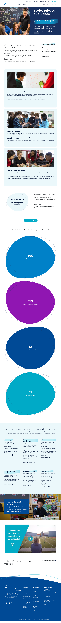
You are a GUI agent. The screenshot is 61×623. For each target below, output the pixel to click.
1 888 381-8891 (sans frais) (50, 592)
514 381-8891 (47, 590)
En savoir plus (8, 454)
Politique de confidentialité (30, 619)
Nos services (25, 593)
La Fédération (14, 4)
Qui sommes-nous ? (27, 590)
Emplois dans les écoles (36, 590)
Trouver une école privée (30, 220)
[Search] (49, 1)
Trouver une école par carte (49, 52)
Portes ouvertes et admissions (46, 56)
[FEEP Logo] (5, 4)
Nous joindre (35, 1)
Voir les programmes (29, 462)
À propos (42, 1)
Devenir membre (26, 596)
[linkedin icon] (12, 603)
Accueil (5, 38)
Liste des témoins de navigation (42, 619)
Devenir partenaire (25, 607)
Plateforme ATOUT (35, 607)
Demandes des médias (49, 607)
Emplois (48, 4)
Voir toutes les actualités (48, 560)
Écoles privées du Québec (22, 4)
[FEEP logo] (13, 587)
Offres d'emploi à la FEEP (26, 599)
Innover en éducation (32, 4)
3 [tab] (38, 33)
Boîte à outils (54, 4)
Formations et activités (42, 4)
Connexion (54, 1)
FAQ (34, 610)
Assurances (28, 1)
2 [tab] (36, 33)
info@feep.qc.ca (48, 596)
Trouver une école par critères (47, 48)
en (45, 1)
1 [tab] (34, 33)
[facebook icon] (6, 603)
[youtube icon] (9, 603)
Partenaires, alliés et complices (26, 603)
